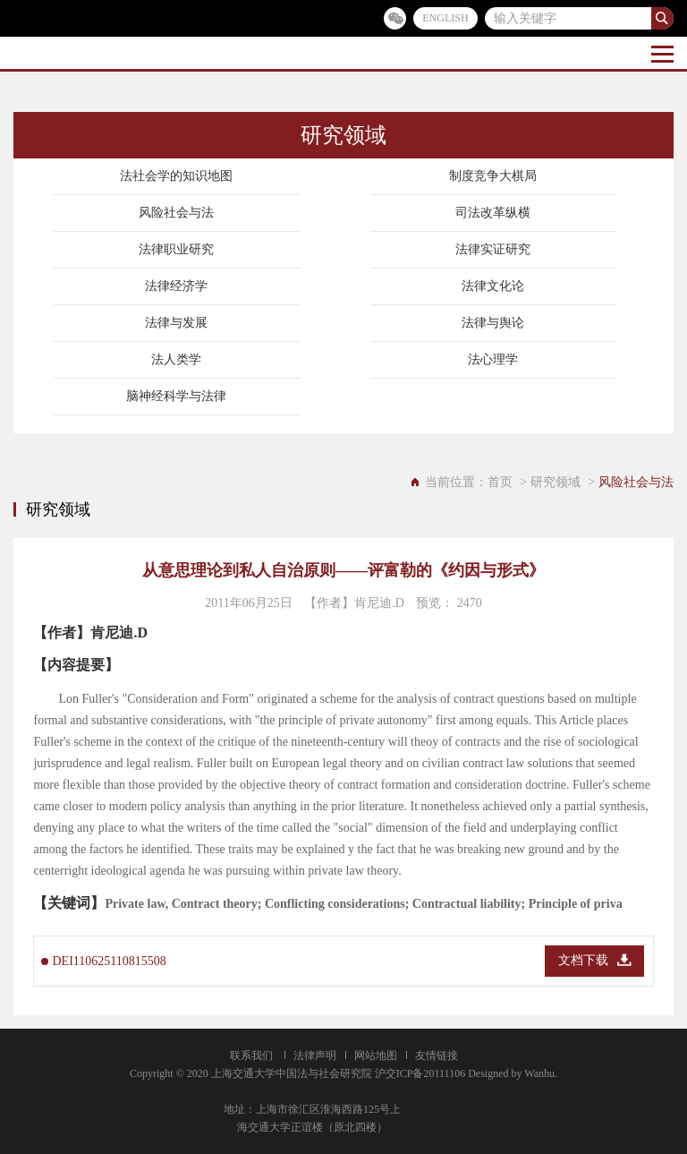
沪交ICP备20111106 (420, 1073)
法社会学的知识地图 (176, 176)
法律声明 (314, 1055)
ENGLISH (445, 18)
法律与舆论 (493, 322)
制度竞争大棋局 (493, 176)
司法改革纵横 (492, 212)
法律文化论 (493, 286)
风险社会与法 (176, 212)
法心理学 (493, 359)
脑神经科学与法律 (176, 396)
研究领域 (555, 482)
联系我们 (251, 1055)
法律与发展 (176, 322)
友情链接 (436, 1055)
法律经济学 (176, 286)
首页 (500, 482)
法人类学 (176, 359)
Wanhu (539, 1073)
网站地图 (375, 1055)
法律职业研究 (176, 249)
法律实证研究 (492, 249)
